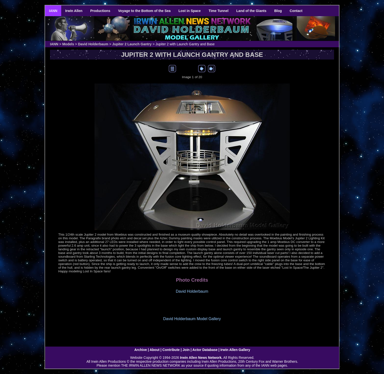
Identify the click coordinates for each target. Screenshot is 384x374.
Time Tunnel (218, 11)
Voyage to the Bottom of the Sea (144, 11)
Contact (296, 11)
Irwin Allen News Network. (201, 358)
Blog (278, 11)
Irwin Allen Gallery (235, 350)
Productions (100, 11)
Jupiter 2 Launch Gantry (132, 44)
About (154, 350)
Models (68, 44)
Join (186, 350)
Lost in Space (190, 11)
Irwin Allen (73, 11)
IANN (53, 11)
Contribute (171, 350)
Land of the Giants (251, 11)
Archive (140, 350)
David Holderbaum (93, 44)
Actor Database (205, 350)
